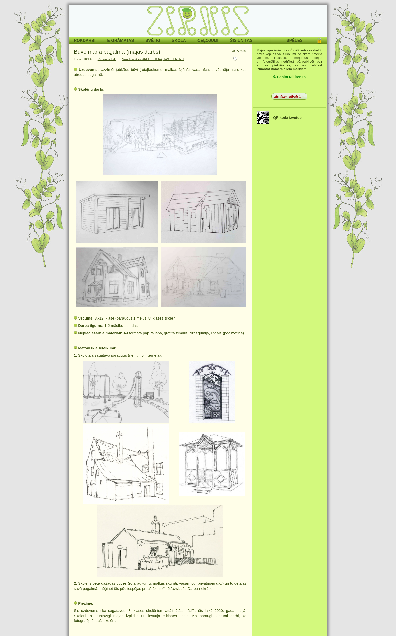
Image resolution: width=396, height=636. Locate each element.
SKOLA (179, 40)
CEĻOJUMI (207, 40)
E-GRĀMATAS (120, 40)
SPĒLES (295, 40)
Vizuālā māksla (107, 59)
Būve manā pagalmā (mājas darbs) (117, 51)
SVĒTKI (152, 40)
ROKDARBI (84, 40)
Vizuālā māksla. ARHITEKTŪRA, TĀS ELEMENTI (153, 59)
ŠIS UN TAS (241, 40)
